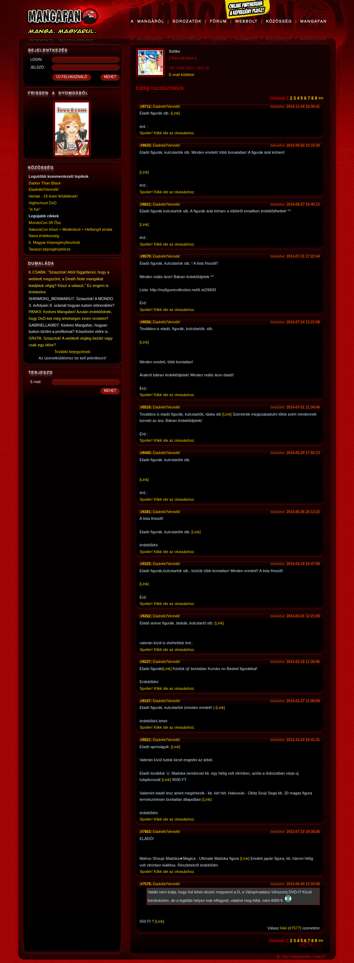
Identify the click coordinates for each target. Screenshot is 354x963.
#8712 (146, 106)
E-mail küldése (181, 74)
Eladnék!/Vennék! (44, 189)
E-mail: (35, 382)
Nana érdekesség (44, 236)
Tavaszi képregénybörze (50, 249)
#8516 (146, 407)
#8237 (146, 662)
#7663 (146, 832)
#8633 (146, 145)
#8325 (146, 564)
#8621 (146, 204)
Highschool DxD (43, 203)
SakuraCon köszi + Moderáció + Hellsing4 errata (70, 229)
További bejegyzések (72, 352)
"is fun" (35, 209)
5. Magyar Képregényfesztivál (54, 242)
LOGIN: (36, 59)
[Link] (175, 113)
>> (320, 98)
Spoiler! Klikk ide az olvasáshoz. (167, 133)
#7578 (146, 884)
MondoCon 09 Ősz (45, 223)
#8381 (146, 512)
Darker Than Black (45, 183)
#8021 (146, 740)
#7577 (294, 928)
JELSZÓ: (37, 67)
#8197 (146, 701)
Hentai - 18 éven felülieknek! (53, 196)
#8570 (146, 256)
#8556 (146, 322)
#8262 (146, 616)
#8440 (146, 453)
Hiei (283, 928)
